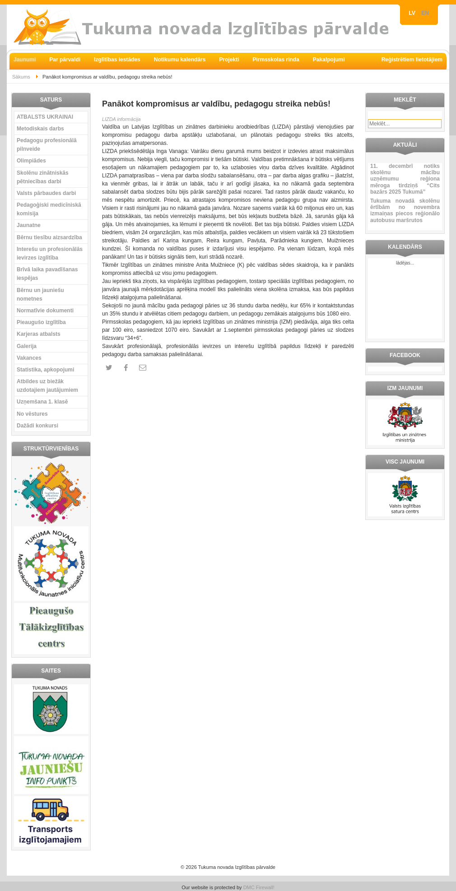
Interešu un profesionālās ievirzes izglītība (50, 253)
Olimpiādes (31, 161)
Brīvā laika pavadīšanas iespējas (47, 273)
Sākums (21, 76)
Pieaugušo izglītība (41, 322)
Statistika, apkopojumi (45, 370)
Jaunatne (29, 225)
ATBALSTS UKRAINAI (45, 117)
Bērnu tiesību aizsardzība (49, 237)
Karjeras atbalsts (38, 334)
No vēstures (32, 414)
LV (413, 13)
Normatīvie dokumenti (45, 310)
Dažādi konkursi (37, 425)
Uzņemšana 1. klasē (42, 402)
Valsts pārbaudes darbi (46, 193)
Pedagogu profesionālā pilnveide (47, 144)
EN (425, 13)
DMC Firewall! (259, 887)
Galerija (27, 346)
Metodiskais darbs (40, 128)
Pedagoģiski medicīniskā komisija (49, 209)
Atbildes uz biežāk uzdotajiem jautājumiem (47, 385)
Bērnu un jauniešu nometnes (40, 294)
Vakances (29, 358)
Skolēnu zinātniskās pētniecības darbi (43, 177)
